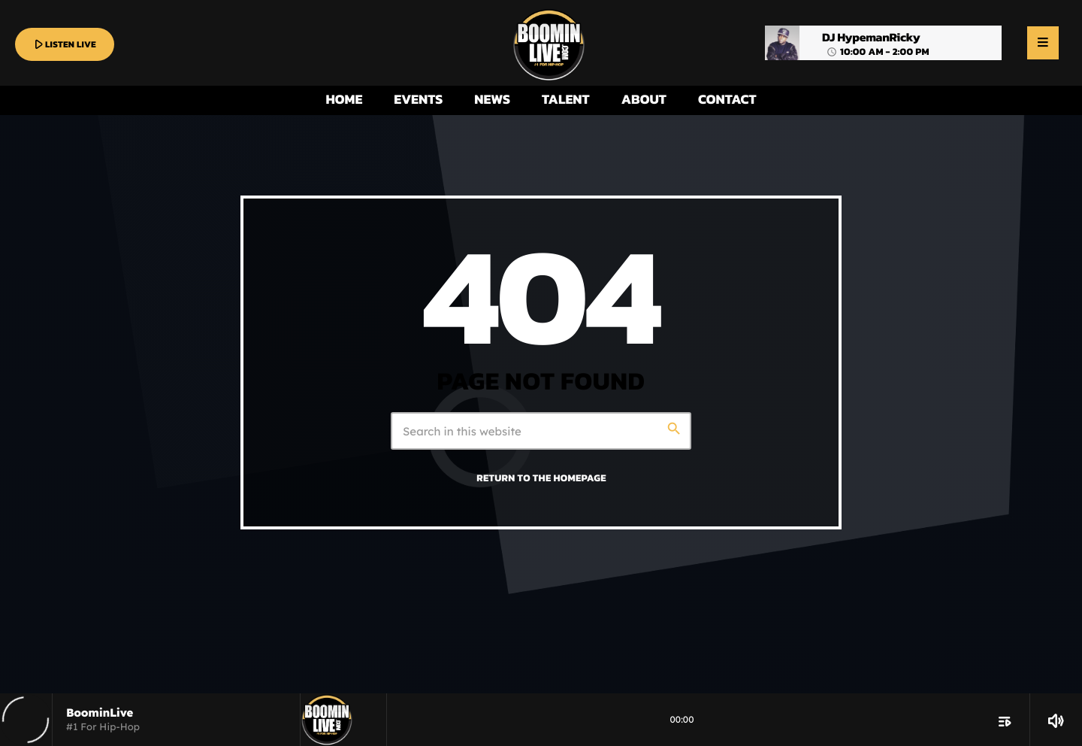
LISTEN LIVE (63, 44)
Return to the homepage (541, 478)
